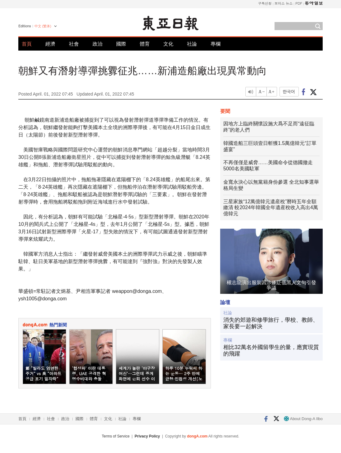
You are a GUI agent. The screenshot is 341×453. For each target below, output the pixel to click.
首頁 (27, 44)
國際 (121, 44)
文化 (168, 44)
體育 (145, 44)
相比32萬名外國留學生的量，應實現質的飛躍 (271, 350)
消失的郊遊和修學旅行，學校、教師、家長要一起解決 (270, 323)
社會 (74, 44)
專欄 (216, 44)
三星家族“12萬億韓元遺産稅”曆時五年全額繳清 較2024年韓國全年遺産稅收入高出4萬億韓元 (270, 208)
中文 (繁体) (42, 26)
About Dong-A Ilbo (303, 418)
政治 (97, 44)
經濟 (50, 44)
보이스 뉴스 (284, 3)
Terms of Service (116, 436)
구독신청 (265, 3)
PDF (298, 3)
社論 (192, 44)
